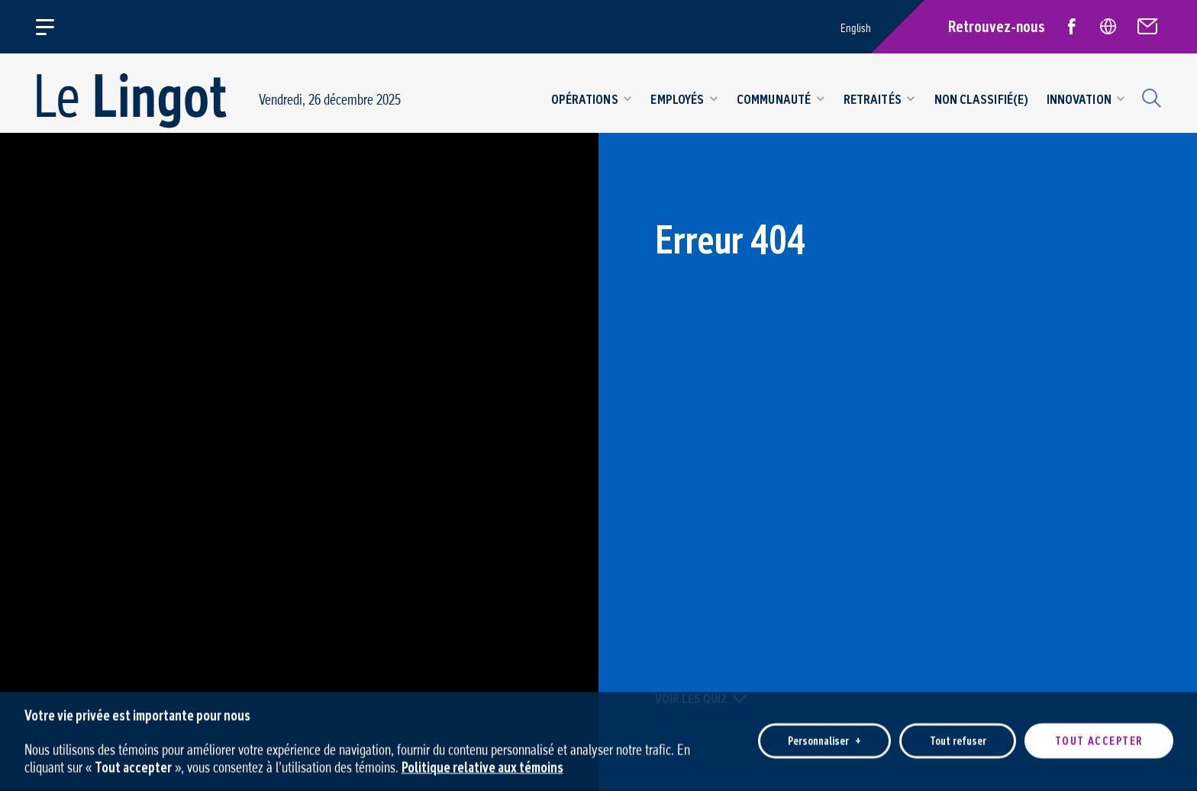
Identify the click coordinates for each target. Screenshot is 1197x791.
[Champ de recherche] (1149, 96)
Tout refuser (958, 736)
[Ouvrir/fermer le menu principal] (54, 26)
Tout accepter (1099, 736)
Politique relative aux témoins (482, 761)
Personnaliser (824, 736)
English (855, 27)
